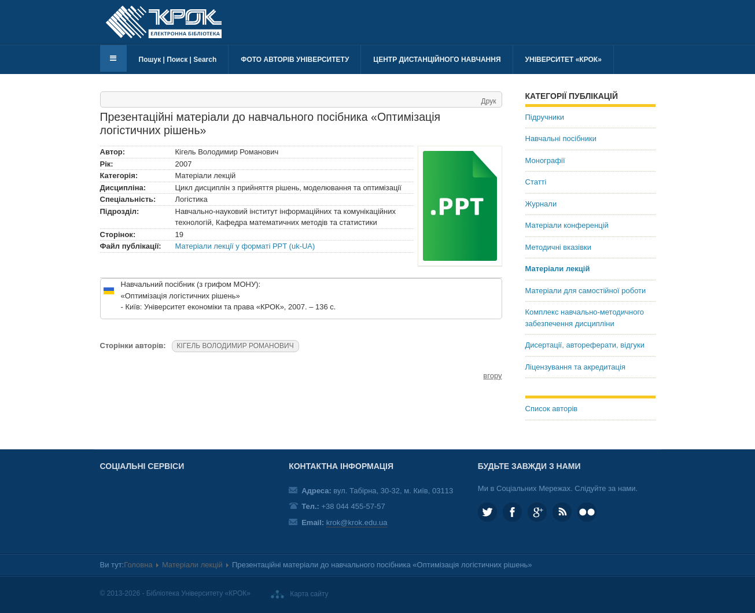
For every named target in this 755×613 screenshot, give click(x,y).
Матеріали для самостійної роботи (585, 290)
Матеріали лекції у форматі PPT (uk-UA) (245, 246)
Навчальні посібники (560, 138)
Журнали (541, 204)
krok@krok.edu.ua (357, 522)
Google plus (537, 512)
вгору (492, 375)
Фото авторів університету (295, 60)
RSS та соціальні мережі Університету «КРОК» (562, 512)
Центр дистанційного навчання (436, 60)
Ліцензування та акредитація (575, 367)
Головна (138, 564)
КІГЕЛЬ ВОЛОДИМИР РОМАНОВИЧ (235, 346)
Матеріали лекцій (557, 268)
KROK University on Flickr (586, 512)
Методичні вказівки (558, 247)
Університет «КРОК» (563, 60)
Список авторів (551, 408)
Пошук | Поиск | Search (178, 60)
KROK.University (512, 512)
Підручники (545, 117)
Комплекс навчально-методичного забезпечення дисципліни (584, 318)
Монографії (545, 160)
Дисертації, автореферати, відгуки (584, 345)
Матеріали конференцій (567, 225)
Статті (536, 182)
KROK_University (487, 512)
